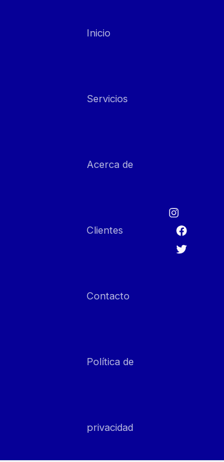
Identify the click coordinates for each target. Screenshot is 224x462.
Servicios (107, 99)
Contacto (108, 296)
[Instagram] (173, 212)
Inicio (99, 33)
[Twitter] (181, 249)
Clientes (105, 230)
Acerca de (110, 164)
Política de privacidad (110, 394)
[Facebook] (181, 230)
